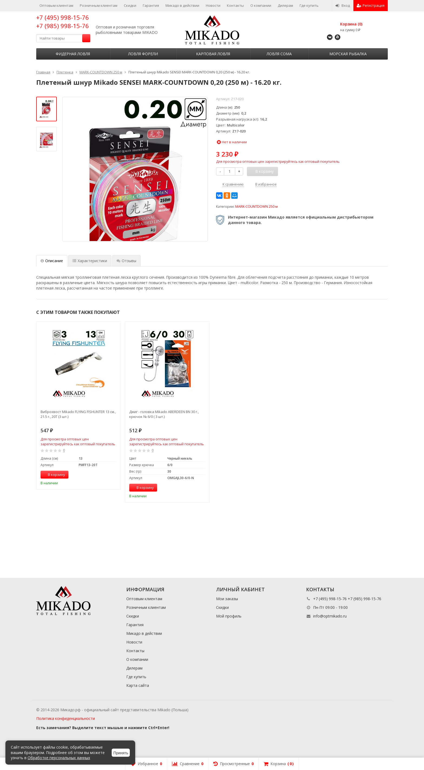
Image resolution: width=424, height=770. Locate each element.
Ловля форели (143, 53)
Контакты (235, 5)
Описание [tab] (52, 260)
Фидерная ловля (73, 53)
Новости (213, 5)
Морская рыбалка (348, 53)
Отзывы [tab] (126, 260)
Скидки (130, 5)
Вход (343, 5)
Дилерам (285, 5)
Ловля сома (279, 53)
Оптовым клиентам (56, 5)
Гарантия (151, 5)
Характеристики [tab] (89, 260)
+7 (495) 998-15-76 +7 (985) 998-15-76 (62, 21)
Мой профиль (228, 616)
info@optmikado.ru (330, 616)
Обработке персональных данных (59, 757)
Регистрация (371, 5)
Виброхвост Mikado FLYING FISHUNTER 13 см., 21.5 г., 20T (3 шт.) (78, 414)
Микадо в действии (182, 5)
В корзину (53, 474)
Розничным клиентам (98, 5)
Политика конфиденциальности (65, 718)
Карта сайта (137, 685)
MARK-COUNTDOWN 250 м (256, 206)
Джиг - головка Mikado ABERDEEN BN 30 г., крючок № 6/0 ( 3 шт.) (164, 414)
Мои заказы (227, 598)
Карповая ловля (213, 53)
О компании (260, 5)
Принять (120, 753)
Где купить (309, 5)
